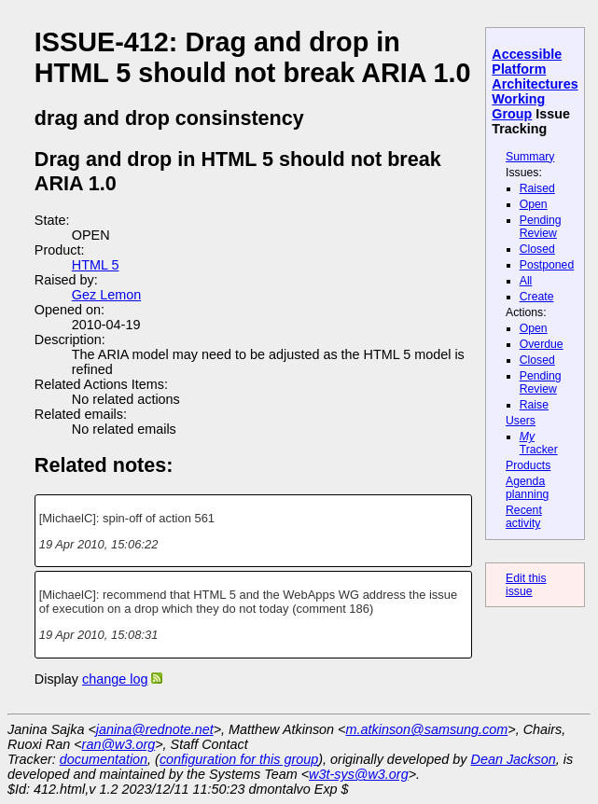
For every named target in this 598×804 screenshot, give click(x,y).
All (526, 280)
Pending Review (541, 227)
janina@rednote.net (155, 729)
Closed (537, 249)
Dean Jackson (513, 759)
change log (114, 679)
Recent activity (524, 517)
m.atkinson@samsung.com (427, 729)
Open (534, 204)
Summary (530, 156)
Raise (534, 404)
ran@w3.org (119, 744)
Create (537, 296)
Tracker (539, 443)
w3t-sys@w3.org (359, 774)
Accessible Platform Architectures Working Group (534, 84)
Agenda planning (527, 488)
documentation (103, 759)
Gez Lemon (106, 294)
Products (528, 465)
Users (520, 420)
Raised (537, 188)
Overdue (541, 344)
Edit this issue (526, 585)
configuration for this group (239, 759)
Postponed (547, 264)
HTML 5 (95, 264)
